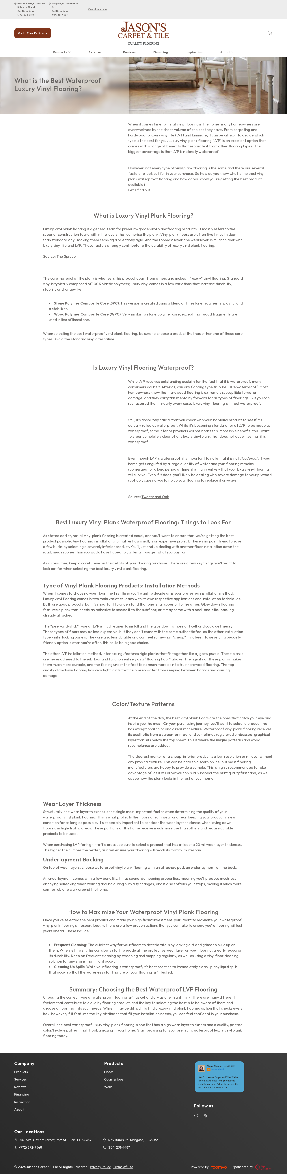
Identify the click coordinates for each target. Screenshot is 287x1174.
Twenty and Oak (155, 496)
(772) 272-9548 (26, 14)
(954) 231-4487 (59, 14)
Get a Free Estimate (32, 33)
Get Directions (25, 11)
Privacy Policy (100, 1167)
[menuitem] (62, 52)
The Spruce (66, 256)
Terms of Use (123, 1167)
